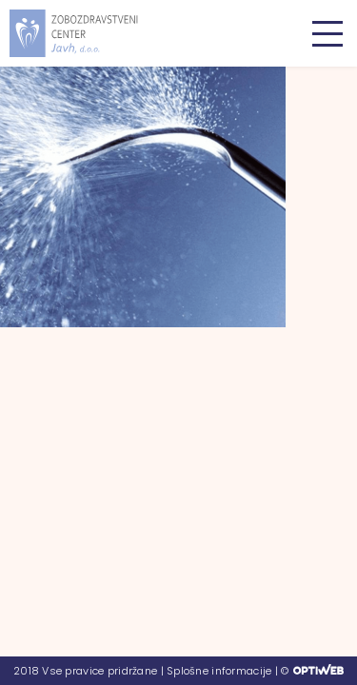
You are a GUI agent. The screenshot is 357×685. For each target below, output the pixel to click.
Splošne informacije (219, 670)
